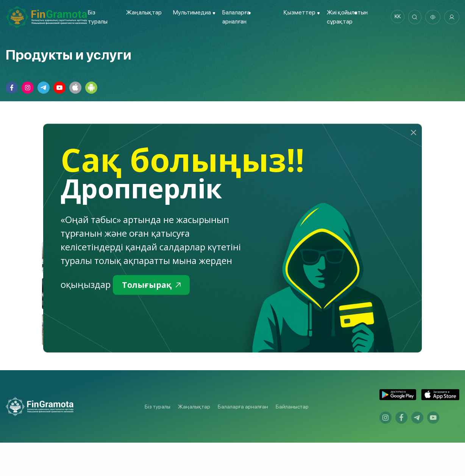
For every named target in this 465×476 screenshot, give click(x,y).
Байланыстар (292, 440)
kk (395, 17)
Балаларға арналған (243, 440)
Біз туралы (157, 440)
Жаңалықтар (142, 12)
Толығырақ (154, 285)
